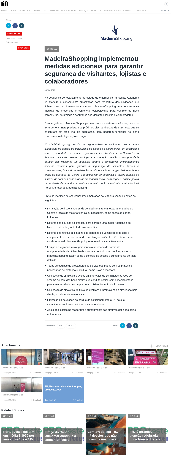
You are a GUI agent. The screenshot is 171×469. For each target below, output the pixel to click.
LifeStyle (96, 11)
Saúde (12, 11)
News (4, 11)
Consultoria (39, 11)
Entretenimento (112, 11)
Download (35, 373)
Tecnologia (24, 11)
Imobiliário (128, 11)
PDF (61, 326)
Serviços (84, 11)
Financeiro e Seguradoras (63, 11)
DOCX (71, 326)
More (165, 10)
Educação (142, 11)
